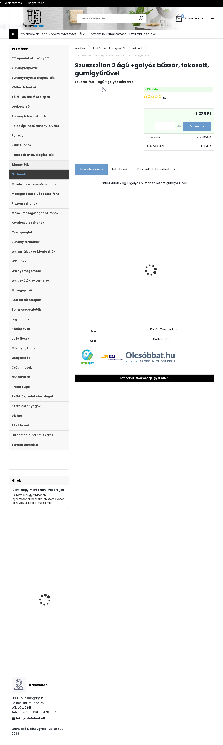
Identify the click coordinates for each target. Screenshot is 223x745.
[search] (141, 18)
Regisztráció (36, 3)
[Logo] (35, 18)
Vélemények (30, 34)
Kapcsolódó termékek (157, 169)
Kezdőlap (81, 48)
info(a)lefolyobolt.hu (33, 718)
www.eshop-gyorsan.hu (153, 378)
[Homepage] (13, 34)
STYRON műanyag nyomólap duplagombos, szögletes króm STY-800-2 (49, 555)
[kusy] (163, 126)
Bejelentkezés (13, 3)
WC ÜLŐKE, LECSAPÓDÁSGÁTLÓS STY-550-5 (127, 263)
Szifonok (137, 48)
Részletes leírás (91, 169)
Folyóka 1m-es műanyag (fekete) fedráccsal (196, 276)
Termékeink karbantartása (107, 34)
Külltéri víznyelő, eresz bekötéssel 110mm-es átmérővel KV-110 (47, 647)
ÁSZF (83, 34)
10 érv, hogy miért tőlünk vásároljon (38, 490)
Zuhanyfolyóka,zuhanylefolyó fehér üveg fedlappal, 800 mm (38, 616)
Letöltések (120, 169)
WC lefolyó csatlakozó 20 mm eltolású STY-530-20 (91, 256)
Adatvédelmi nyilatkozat (59, 34)
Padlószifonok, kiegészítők (109, 48)
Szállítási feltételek (142, 34)
